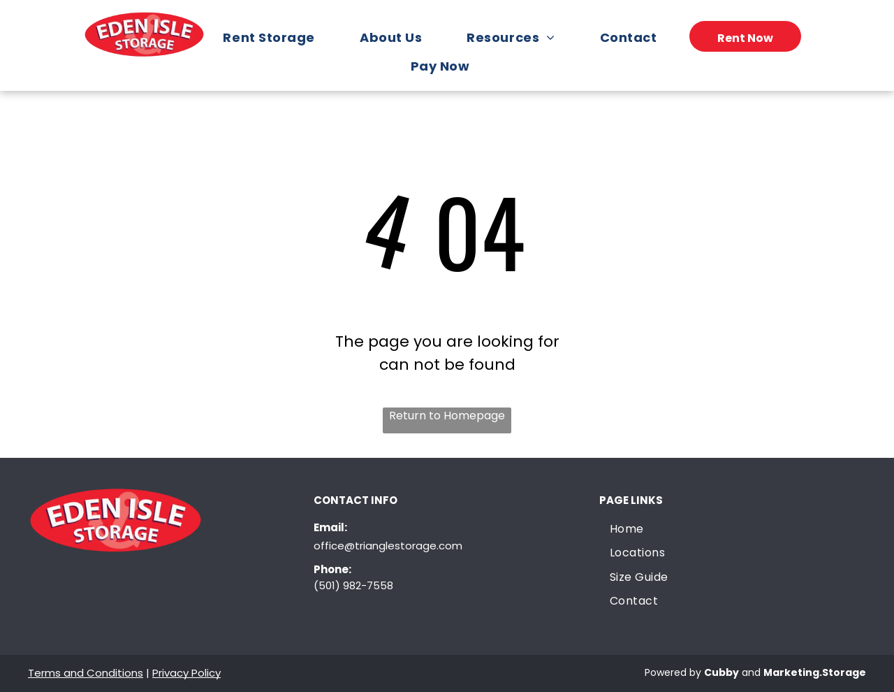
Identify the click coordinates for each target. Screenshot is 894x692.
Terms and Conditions (85, 672)
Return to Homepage (447, 416)
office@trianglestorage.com (388, 545)
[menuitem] (275, 37)
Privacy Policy (186, 672)
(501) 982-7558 (353, 585)
